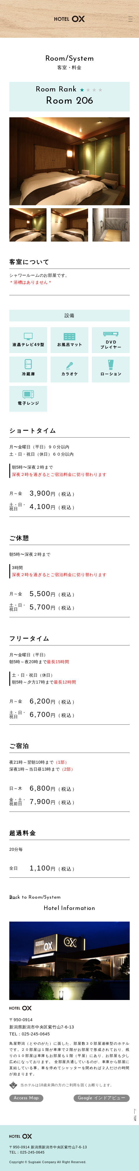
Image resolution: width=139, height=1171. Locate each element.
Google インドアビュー (101, 1098)
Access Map (26, 1098)
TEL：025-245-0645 (27, 1152)
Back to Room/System (35, 897)
